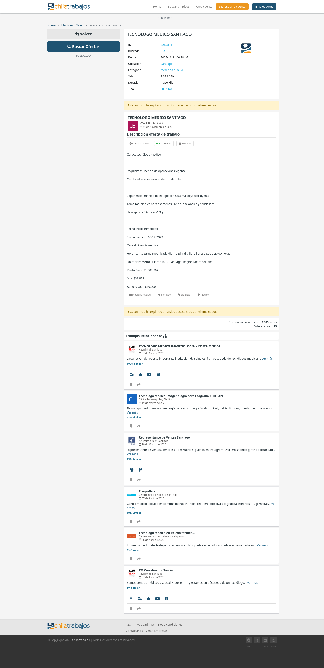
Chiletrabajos (81, 640)
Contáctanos (134, 631)
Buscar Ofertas (83, 46)
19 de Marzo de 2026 (152, 403)
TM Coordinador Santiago (157, 570)
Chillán (168, 399)
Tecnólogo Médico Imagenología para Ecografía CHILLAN (181, 396)
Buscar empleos (178, 6)
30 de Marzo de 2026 (152, 444)
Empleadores (264, 6)
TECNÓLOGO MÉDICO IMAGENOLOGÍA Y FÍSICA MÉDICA (179, 346)
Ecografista (147, 491)
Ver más (267, 358)
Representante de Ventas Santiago (164, 437)
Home (158, 6)
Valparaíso (180, 536)
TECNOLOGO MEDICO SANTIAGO (157, 117)
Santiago (167, 64)
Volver (83, 33)
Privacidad (141, 624)
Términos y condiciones (166, 624)
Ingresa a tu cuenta (232, 6)
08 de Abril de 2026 (151, 540)
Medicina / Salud (72, 25)
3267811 (166, 45)
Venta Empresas (156, 631)
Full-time (167, 89)
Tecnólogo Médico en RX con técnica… (167, 533)
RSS (128, 624)
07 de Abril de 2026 (151, 353)
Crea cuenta (204, 6)
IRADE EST (168, 51)
